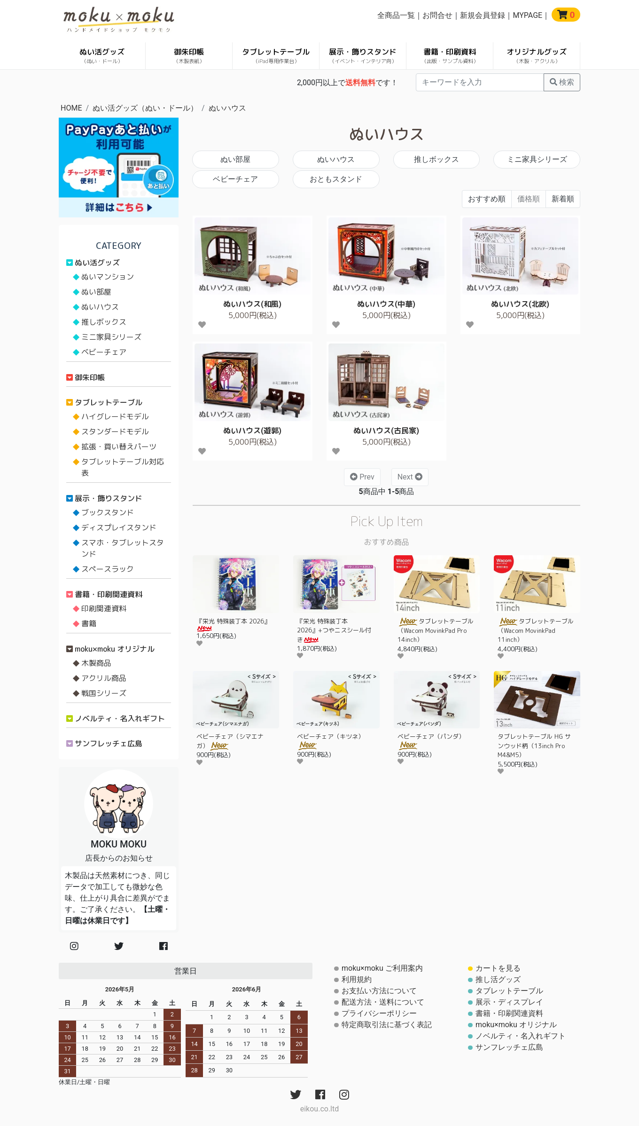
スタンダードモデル (115, 431)
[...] (480, 82)
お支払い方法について (379, 990)
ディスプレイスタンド (118, 527)
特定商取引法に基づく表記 (387, 1024)
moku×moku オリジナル (115, 649)
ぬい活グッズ (102, 56)
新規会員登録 (482, 15)
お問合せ (437, 15)
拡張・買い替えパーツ (118, 446)
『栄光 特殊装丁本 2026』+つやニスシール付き (334, 630)
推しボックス (436, 159)
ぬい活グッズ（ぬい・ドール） (145, 108)
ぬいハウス (227, 108)
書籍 (88, 623)
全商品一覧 (396, 15)
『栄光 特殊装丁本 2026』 (233, 624)
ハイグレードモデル (115, 416)
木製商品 (96, 663)
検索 (562, 82)
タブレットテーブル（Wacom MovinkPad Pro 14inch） (435, 630)
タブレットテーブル (276, 56)
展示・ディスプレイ (509, 1002)
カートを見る (498, 968)
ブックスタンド (107, 512)
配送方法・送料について (383, 1002)
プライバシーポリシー (379, 1013)
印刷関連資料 (103, 608)
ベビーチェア (235, 179)
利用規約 (357, 979)
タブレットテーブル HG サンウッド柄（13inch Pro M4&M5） (534, 745)
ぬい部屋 (235, 159)
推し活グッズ (498, 979)
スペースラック (107, 569)
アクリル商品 (103, 678)
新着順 (563, 198)
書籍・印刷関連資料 (108, 594)
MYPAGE (527, 15)
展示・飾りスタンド (363, 56)
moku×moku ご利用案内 (382, 968)
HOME (71, 108)
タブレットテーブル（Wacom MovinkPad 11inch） (536, 630)
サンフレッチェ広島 (108, 743)
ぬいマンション (107, 277)
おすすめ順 (487, 198)
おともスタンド (336, 179)
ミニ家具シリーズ (537, 159)
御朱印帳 (188, 56)
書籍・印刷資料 (449, 56)
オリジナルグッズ (537, 56)
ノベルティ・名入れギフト (120, 718)
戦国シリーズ (103, 693)
